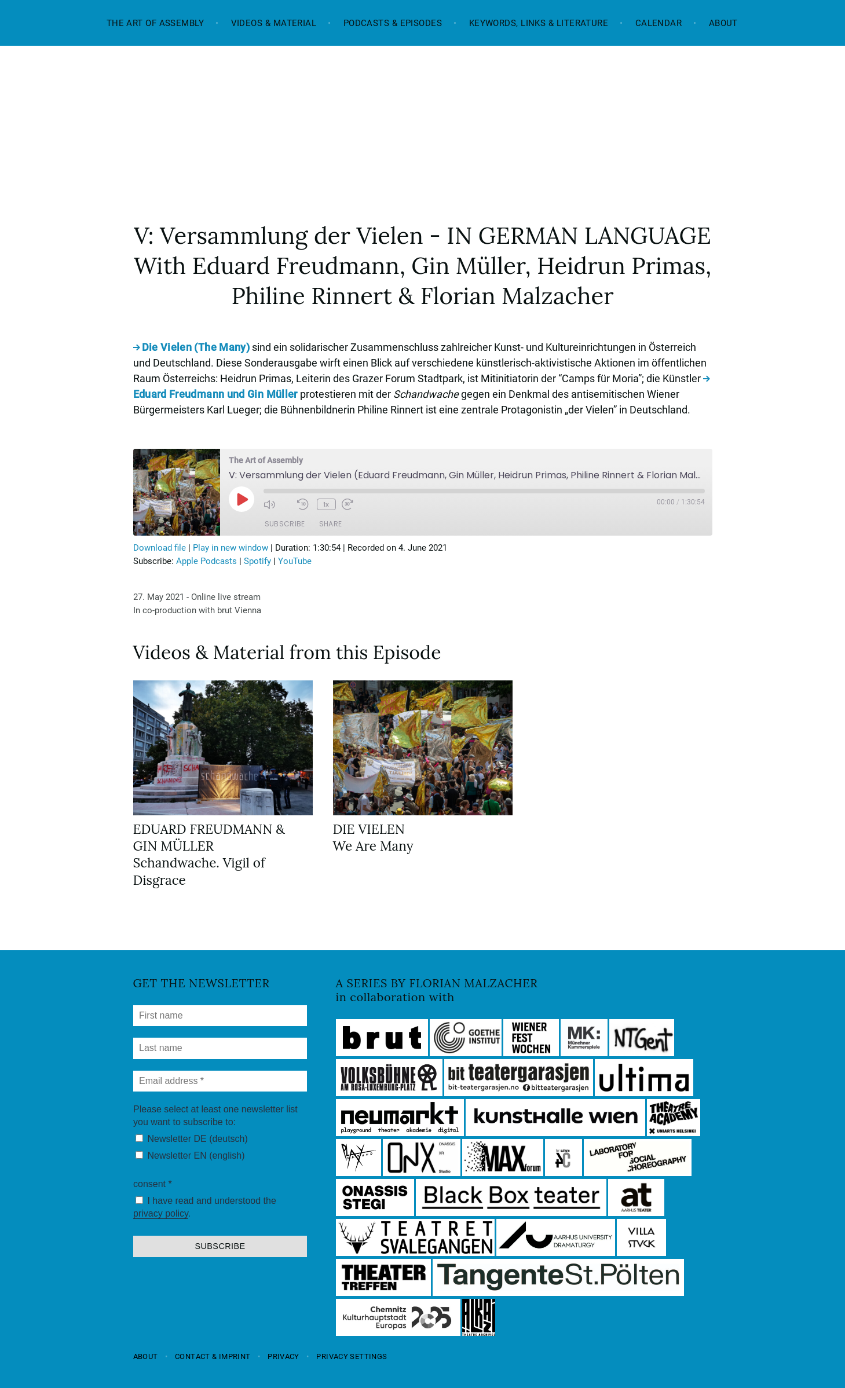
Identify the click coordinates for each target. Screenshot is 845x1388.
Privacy (283, 1356)
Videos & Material (274, 23)
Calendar (658, 23)
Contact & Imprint (212, 1356)
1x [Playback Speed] (326, 504)
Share (330, 524)
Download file (159, 548)
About (723, 23)
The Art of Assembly (155, 23)
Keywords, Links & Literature (539, 23)
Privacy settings (351, 1356)
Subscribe (285, 524)
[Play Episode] (241, 499)
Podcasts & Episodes (392, 23)
